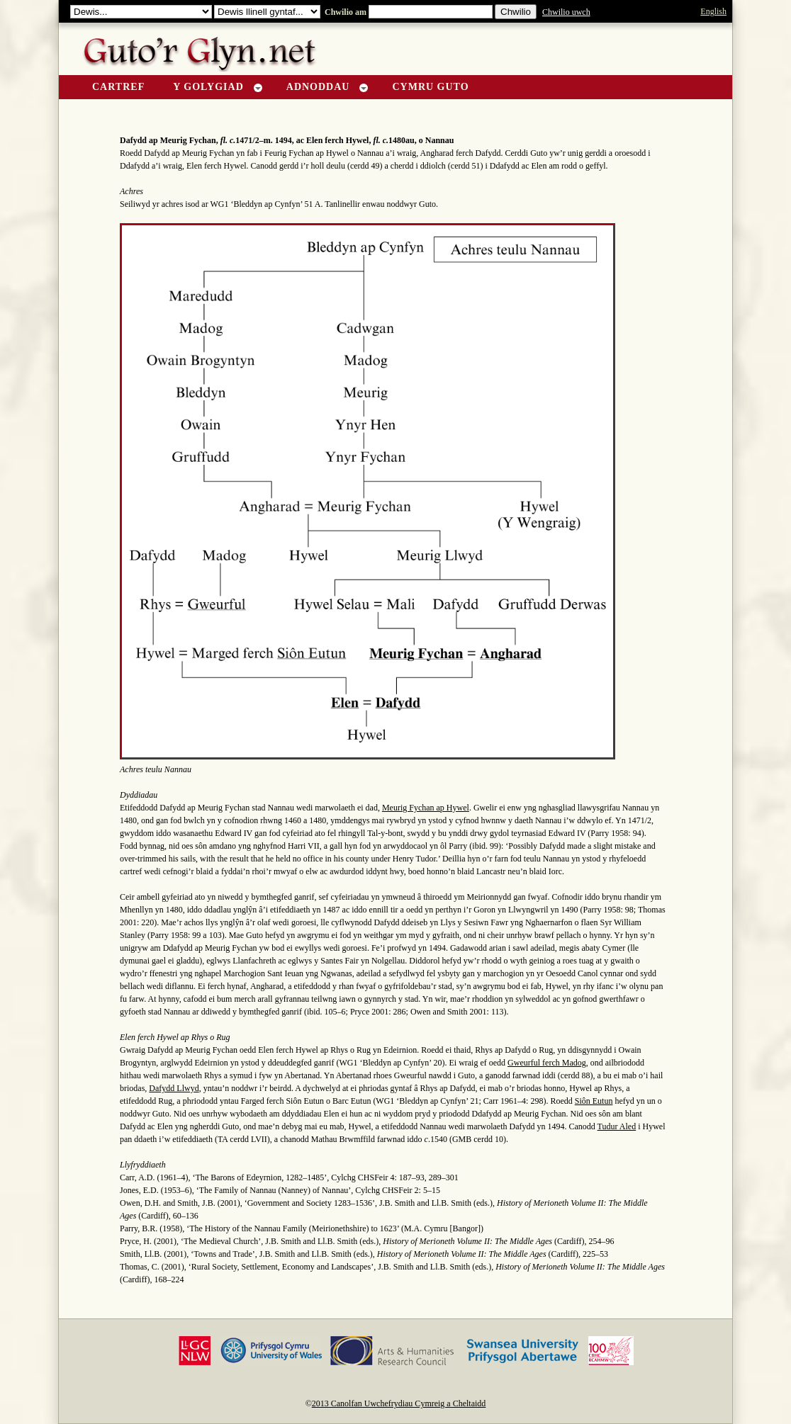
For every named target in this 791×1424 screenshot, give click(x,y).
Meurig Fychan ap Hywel (425, 808)
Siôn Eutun (594, 1101)
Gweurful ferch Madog (546, 1063)
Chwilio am (344, 12)
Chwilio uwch (566, 12)
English (713, 11)
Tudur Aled (617, 1126)
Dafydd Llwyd (173, 1088)
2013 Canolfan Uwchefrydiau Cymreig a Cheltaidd (399, 1403)
